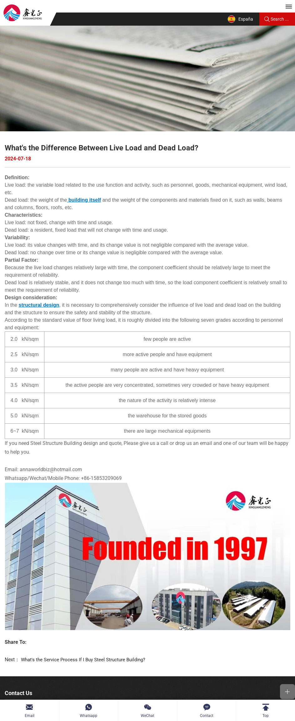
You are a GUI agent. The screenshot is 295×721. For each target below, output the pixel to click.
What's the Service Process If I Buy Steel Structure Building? (86, 615)
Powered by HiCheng (232, 693)
